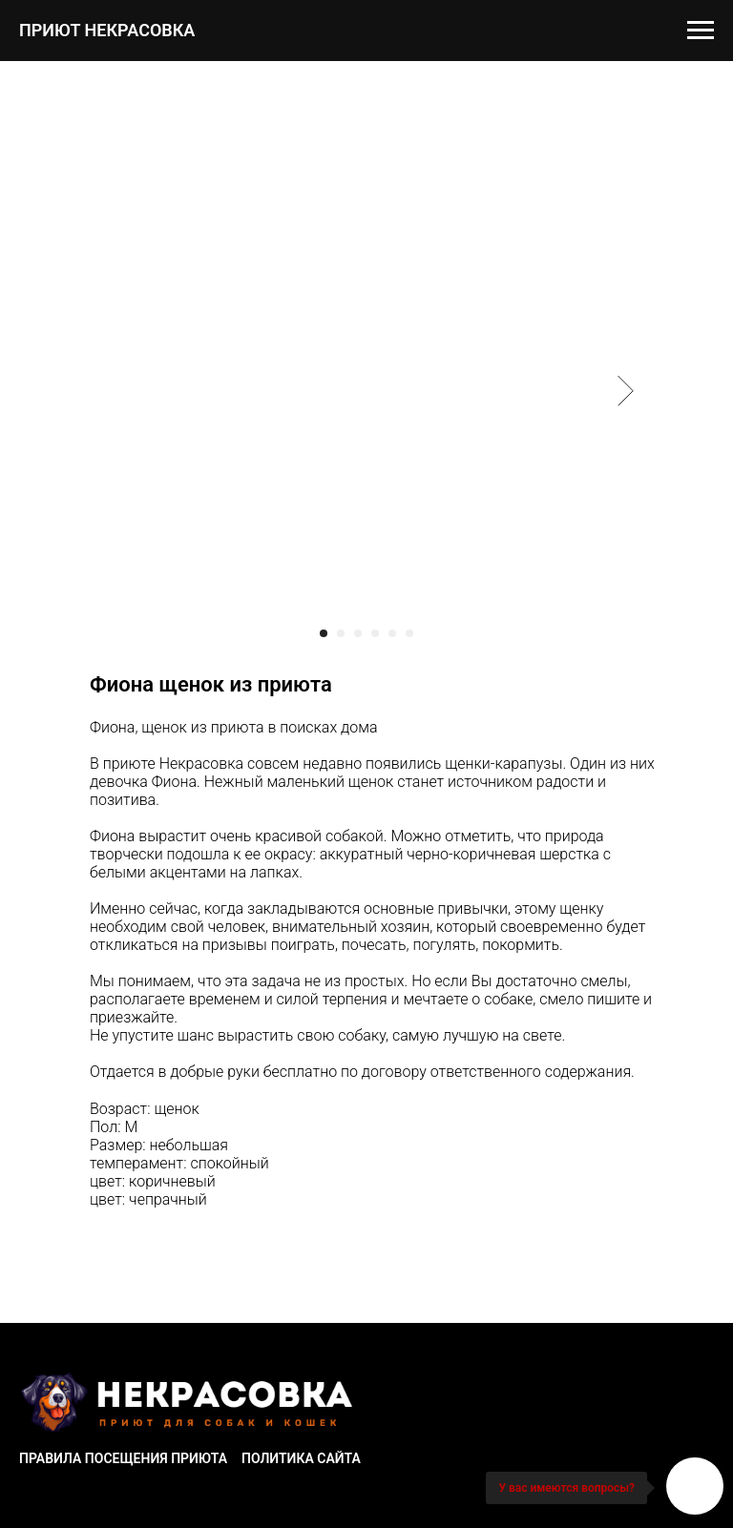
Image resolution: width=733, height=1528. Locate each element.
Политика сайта (301, 1458)
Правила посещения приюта (123, 1458)
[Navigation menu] (700, 30)
